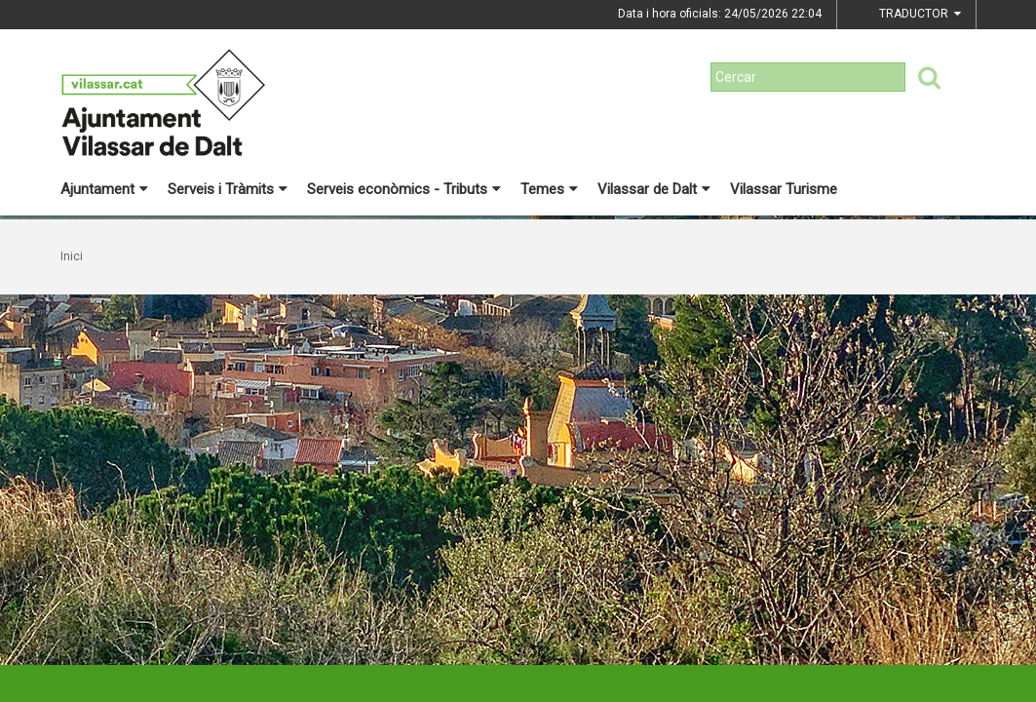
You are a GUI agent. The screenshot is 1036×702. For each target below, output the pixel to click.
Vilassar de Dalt (653, 189)
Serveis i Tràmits (228, 189)
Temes (549, 189)
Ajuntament (104, 189)
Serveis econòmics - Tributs (404, 189)
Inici (71, 256)
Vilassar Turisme (783, 189)
